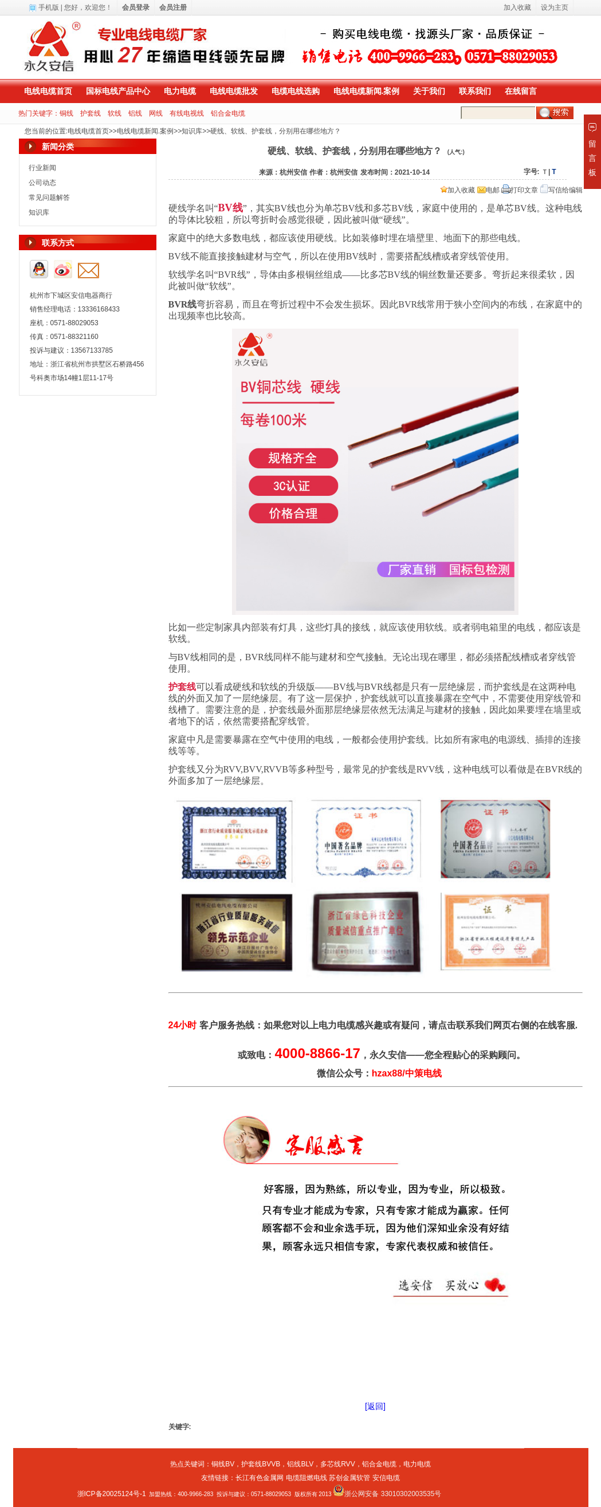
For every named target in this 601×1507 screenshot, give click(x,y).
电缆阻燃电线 (306, 1478)
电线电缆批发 (234, 91)
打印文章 (519, 190)
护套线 (90, 113)
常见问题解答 (49, 198)
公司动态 (42, 183)
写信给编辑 (561, 190)
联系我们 (475, 91)
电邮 (488, 190)
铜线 (66, 113)
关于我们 (429, 91)
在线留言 (521, 91)
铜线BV (222, 1464)
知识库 (192, 131)
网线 (156, 113)
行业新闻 (42, 168)
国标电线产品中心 (118, 91)
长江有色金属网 (259, 1478)
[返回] (375, 1406)
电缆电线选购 (296, 91)
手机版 (48, 7)
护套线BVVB (260, 1464)
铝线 (135, 113)
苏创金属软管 (349, 1478)
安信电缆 (386, 1478)
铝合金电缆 (228, 113)
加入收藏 (458, 190)
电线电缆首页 (48, 91)
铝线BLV (300, 1464)
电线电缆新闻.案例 (366, 91)
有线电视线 (187, 113)
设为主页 (554, 7)
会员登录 (136, 7)
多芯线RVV (337, 1464)
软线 (114, 113)
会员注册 (173, 7)
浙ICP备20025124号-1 (111, 1494)
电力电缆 (180, 91)
